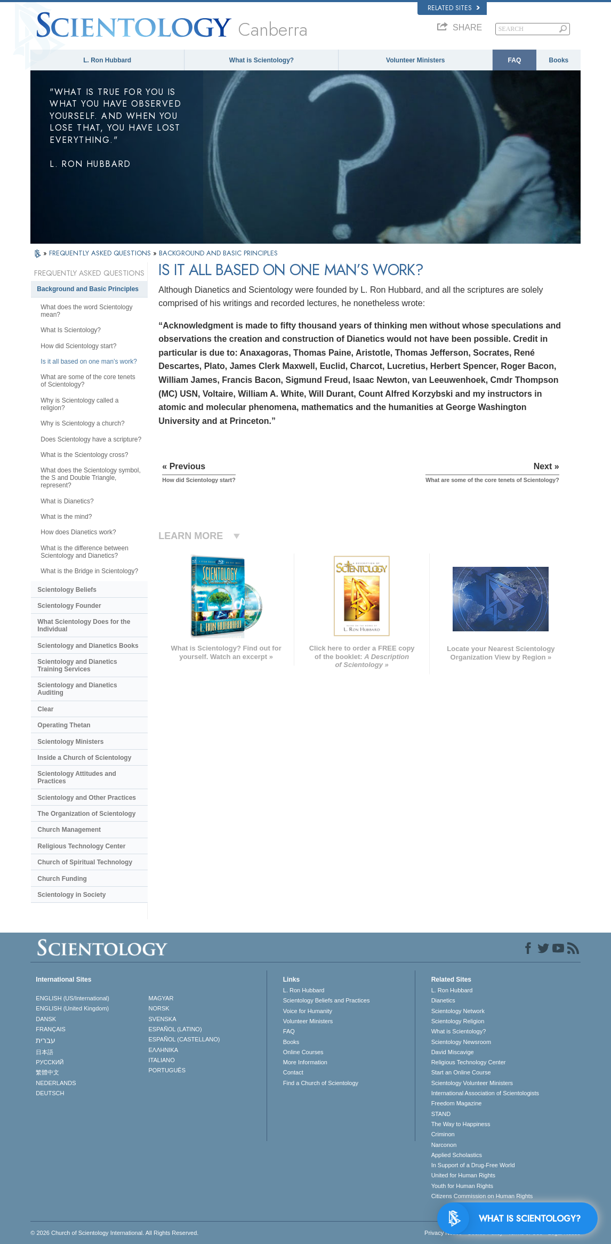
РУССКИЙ (49, 1062)
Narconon (444, 1145)
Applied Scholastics (456, 1155)
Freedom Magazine (456, 1103)
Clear (45, 709)
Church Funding (62, 878)
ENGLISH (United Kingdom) (72, 1008)
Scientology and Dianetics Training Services (77, 665)
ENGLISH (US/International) (72, 998)
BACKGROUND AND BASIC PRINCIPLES (218, 253)
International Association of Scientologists (485, 1093)
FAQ (514, 60)
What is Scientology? (261, 60)
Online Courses (303, 1052)
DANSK (46, 1019)
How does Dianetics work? (78, 532)
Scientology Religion (458, 1021)
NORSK (159, 1008)
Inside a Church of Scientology (84, 757)
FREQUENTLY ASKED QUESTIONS (101, 253)
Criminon (443, 1134)
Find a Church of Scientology (320, 1083)
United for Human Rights (463, 1175)
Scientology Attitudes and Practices (76, 777)
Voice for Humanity (307, 1011)
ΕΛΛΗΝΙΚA (164, 1050)
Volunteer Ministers (415, 60)
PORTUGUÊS (167, 1070)
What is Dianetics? (67, 501)
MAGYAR (161, 998)
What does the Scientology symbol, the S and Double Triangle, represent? (90, 478)
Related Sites (454, 8)
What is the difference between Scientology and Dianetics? (84, 551)
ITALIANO (162, 1060)
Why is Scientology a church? (82, 423)
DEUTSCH (50, 1093)
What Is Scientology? (71, 330)
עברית (45, 1040)
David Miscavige (452, 1052)
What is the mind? (66, 516)
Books (559, 60)
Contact (293, 1072)
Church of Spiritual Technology (84, 862)
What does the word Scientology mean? (86, 310)
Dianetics (443, 1000)
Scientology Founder (69, 605)
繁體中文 (47, 1072)
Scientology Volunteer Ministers (472, 1083)
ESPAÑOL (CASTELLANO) (184, 1039)
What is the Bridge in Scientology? (89, 571)
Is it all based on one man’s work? (89, 361)
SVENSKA (162, 1019)
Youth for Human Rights (462, 1186)
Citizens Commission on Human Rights (482, 1196)
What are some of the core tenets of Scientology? (88, 380)
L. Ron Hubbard (107, 60)
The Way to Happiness (461, 1124)
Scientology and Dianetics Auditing (77, 688)
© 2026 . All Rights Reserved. (114, 1233)
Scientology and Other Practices (86, 797)
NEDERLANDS (56, 1083)
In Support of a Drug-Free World (473, 1165)
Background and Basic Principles (88, 289)
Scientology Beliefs (67, 589)
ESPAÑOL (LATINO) (175, 1029)
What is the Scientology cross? (84, 455)
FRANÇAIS (51, 1029)
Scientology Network (458, 1011)
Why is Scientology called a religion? (79, 404)
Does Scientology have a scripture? (91, 439)
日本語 (44, 1052)
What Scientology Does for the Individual (83, 625)
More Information (305, 1062)
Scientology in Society (71, 894)
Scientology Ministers (70, 741)
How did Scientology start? (78, 346)
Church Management (69, 829)
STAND (441, 1114)
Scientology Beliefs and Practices (326, 1000)
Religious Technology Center (81, 846)
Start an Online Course (461, 1072)
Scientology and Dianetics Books (87, 645)
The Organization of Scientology (86, 813)
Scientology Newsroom (461, 1042)
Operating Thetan (63, 725)
